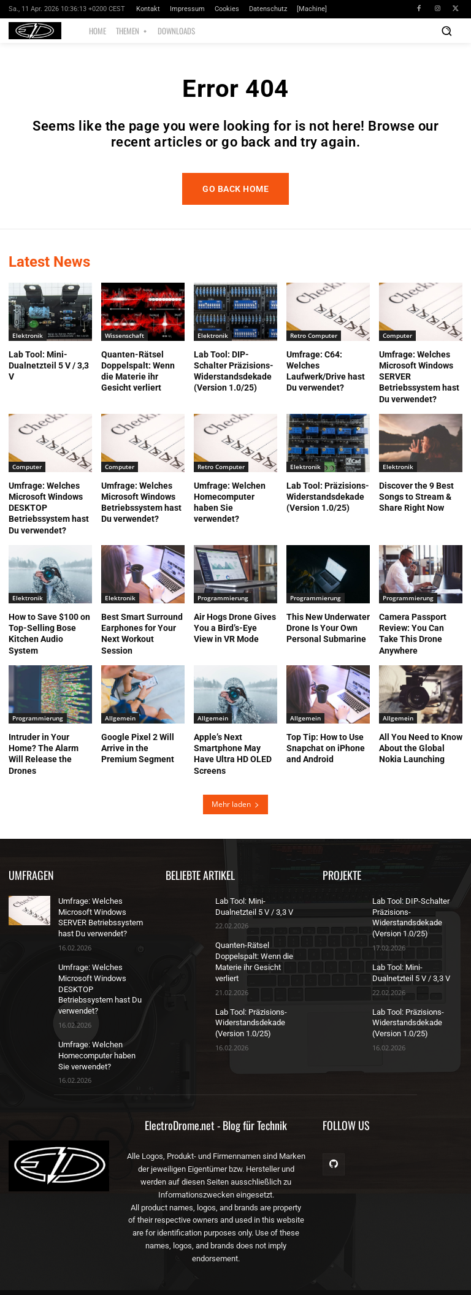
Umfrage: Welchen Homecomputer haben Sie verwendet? (101, 1042)
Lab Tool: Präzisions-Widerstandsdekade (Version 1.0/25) (327, 500)
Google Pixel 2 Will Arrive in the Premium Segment (137, 752)
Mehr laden (235, 808)
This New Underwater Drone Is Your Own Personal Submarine (328, 632)
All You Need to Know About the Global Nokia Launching (420, 752)
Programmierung (222, 601)
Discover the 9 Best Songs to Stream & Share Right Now (416, 500)
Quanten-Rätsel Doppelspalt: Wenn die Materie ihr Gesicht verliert (258, 958)
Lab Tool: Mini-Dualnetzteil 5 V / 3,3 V (49, 369)
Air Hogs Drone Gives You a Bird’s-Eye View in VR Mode (235, 632)
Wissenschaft (124, 339)
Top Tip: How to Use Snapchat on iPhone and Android (325, 752)
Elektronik (27, 339)
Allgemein (120, 721)
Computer (397, 339)
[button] (446, 30)
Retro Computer (313, 339)
